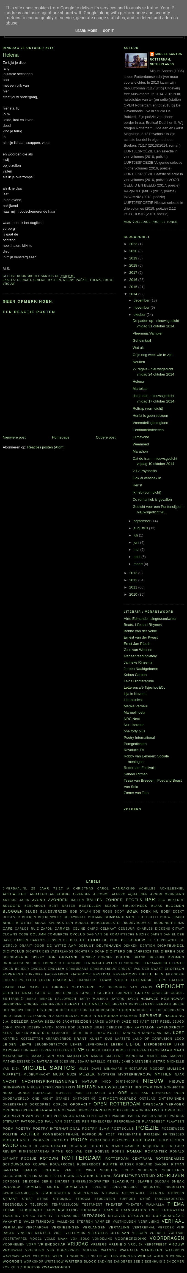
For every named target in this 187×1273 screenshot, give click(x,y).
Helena (138, 381)
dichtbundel (171, 945)
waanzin (109, 1250)
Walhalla (129, 1250)
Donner (105, 957)
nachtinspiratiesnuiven (49, 1081)
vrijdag (78, 1244)
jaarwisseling (46, 1021)
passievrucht (155, 1116)
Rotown (49, 1158)
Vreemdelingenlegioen (150, 423)
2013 (133, 573)
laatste (122, 1038)
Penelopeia (101, 1121)
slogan (162, 1181)
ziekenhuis (152, 1261)
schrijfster (51, 1176)
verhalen (13, 1227)
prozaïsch (100, 1140)
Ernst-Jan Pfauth (137, 644)
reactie (59, 1146)
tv (50, 1215)
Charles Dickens (153, 928)
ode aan (139, 1092)
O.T (112, 1092)
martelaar (157, 1056)
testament (92, 1204)
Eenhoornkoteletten (148, 430)
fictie (146, 974)
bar (150, 899)
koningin (131, 1032)
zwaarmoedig (56, 1267)
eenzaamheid (155, 963)
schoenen (147, 1170)
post (110, 1134)
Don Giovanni (63, 957)
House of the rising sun (160, 1010)
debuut (86, 945)
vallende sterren (75, 1221)
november (142, 307)
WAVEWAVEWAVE (17, 1256)
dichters (115, 951)
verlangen (94, 1227)
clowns (10, 934)
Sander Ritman (136, 774)
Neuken (139, 362)
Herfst (137, 485)
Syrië (145, 1198)
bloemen (175, 905)
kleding (98, 1032)
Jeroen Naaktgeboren (141, 669)
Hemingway (172, 998)
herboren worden (21, 1004)
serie (47, 1181)
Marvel (177, 1056)
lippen (45, 1050)
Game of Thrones (49, 987)
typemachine (67, 1215)
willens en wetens (99, 1256)
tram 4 (110, 1210)
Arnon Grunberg (167, 894)
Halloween (65, 998)
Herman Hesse (170, 1004)
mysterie (107, 1074)
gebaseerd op (88, 987)
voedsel (158, 1232)
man (60, 1056)
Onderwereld (16, 1098)
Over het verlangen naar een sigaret (72, 1116)
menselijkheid (120, 1061)
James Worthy (106, 1021)
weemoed (42, 1256)
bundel (82, 922)
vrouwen (12, 1250)
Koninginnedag (156, 1032)
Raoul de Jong (35, 1146)
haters (117, 998)
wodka (145, 1256)
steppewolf (133, 1193)
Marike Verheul (136, 706)
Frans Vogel (114, 980)
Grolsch (160, 993)
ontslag (147, 1098)
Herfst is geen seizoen (150, 416)
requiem (151, 1146)
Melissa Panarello (88, 1061)
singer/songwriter (91, 1181)
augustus (141, 528)
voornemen (14, 1244)
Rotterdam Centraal (128, 1158)
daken (156, 934)
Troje (108, 279)
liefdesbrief (157, 1044)
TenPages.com (65, 1204)
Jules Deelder (108, 1027)
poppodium (92, 1134)
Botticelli (148, 917)
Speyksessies (125, 1187)
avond (38, 900)
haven (132, 998)
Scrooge (11, 1181)
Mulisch (175, 1068)
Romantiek (156, 1151)
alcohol (101, 894)
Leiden (9, 1044)
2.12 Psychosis (144, 471)
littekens (62, 1050)
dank (7, 940)
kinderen (40, 1032)
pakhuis (119, 1116)
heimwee (150, 998)
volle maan (56, 1238)
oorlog (60, 1104)
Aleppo (118, 894)
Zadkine (105, 1261)
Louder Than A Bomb (106, 1050)
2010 (133, 594)
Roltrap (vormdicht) (148, 408)
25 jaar (40, 888)
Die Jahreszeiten (143, 951)
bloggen (13, 911)
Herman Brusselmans (134, 1004)
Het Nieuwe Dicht (19, 1010)
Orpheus (102, 1110)
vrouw (9, 283)
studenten (105, 1198)
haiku (31, 998)
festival (102, 974)
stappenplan (86, 1193)
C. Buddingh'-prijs (166, 922)
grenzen (124, 993)
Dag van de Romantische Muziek (118, 934)
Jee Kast (141, 1021)
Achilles (147, 888)
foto (31, 980)
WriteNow (54, 1261)
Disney (38, 957)
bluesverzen (54, 911)
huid (7, 1015)
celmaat (108, 928)
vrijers (99, 1244)
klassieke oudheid (70, 1032)
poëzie (82, 279)
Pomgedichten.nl (61, 1134)
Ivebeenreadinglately (140, 656)
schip (127, 1170)
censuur (126, 928)
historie (45, 1010)
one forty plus (134, 731)
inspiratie (150, 1016)
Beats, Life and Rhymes (143, 625)
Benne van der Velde (140, 631)
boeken (29, 917)
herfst (72, 1004)
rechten (100, 1146)
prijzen (152, 1134)
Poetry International (139, 737)
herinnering (96, 1004)
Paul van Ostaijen (63, 1121)
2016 (133, 280)
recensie (79, 1146)
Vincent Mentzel (34, 1232)
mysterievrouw (135, 1074)
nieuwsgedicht (115, 1087)
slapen (145, 1181)
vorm (32, 1244)
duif (37, 963)
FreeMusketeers (149, 980)
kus (108, 1038)
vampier (103, 1221)
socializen (75, 1187)
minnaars (113, 1068)
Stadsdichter (56, 1193)
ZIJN (167, 1261)
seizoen (31, 1181)
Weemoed (141, 444)
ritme (57, 1151)
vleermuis (76, 1232)
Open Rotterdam (117, 1104)
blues (32, 911)
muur (58, 1074)
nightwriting (148, 1087)
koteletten (32, 1038)
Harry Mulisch (93, 998)
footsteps (13, 980)
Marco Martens (107, 1056)
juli (136, 535)
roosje (29, 1158)
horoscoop (107, 1010)
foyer (45, 980)
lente (26, 1044)
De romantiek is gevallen (152, 499)
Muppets (12, 1074)
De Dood (90, 940)
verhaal (173, 1221)
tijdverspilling (61, 1210)
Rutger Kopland (136, 1164)
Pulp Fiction (172, 1140)
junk (128, 1027)
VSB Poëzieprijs (63, 1250)
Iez (29, 1015)
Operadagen (47, 1110)
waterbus (175, 1250)
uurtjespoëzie (168, 1215)
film (159, 974)
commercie (58, 934)
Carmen (63, 928)
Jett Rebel (161, 1021)
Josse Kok (65, 1027)
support (127, 1198)
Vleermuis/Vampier (148, 333)
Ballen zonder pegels (114, 900)
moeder (157, 1068)
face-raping (56, 974)
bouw (165, 917)
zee (137, 1261)
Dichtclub (13, 951)
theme (9, 1210)
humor (19, 1015)
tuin (42, 1215)
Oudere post (106, 437)
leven (76, 1044)
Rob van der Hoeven (87, 1151)
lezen (117, 1044)
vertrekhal (144, 1227)
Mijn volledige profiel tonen (151, 221)
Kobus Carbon (135, 675)
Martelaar (140, 389)
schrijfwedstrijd (134, 1176)
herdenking (51, 1004)
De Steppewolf (162, 940)
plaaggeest (153, 1121)
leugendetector (51, 1044)
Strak (42, 1198)
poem (8, 1128)
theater (114, 1204)
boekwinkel (75, 917)
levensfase (97, 1044)
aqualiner (138, 894)
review (9, 1151)
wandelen (151, 1250)
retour (177, 1146)
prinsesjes (173, 1134)
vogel (36, 1238)
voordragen (167, 1238)
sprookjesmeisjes (20, 1193)
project (60, 1140)
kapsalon (144, 1027)
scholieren (173, 1170)
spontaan (175, 1187)
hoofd (61, 1010)
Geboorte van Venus (130, 987)
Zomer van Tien (136, 793)
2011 (133, 587)
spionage (152, 1187)
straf (27, 1198)
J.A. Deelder (16, 1021)
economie (72, 963)
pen (85, 1121)
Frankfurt (87, 980)
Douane (123, 957)
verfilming (149, 1221)
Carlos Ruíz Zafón (34, 928)
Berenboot (35, 905)
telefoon (39, 1204)
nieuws (86, 1087)
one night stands (51, 1098)
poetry (23, 1128)
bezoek (112, 905)
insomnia (128, 1015)
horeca (87, 1010)
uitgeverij (139, 1215)
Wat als (138, 348)
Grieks (39, 279)
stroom (82, 1198)
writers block (81, 1261)
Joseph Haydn (40, 1027)
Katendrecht (170, 1027)
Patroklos (32, 1121)
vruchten (34, 1250)
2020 (133, 251)
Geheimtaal (142, 340)
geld (40, 993)
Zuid (15, 1267)
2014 (133, 294)
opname (69, 1110)
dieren (168, 951)
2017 (133, 272)
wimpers (128, 1256)
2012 (133, 580)
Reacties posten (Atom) (46, 447)
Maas (179, 1050)
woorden (12, 1261)
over (158, 1110)
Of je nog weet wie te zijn (152, 355)
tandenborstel (169, 1198)
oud (117, 1110)
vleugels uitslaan (108, 1232)
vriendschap (52, 1244)
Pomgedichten (135, 744)
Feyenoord (125, 974)
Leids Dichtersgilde (139, 681)
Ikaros (39, 1015)
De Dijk (70, 940)
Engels (38, 968)
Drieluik (156, 957)
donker (88, 957)
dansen (21, 940)
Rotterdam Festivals (140, 768)
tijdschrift (30, 1210)
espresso (13, 974)
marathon (77, 1056)
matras (45, 1061)
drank (139, 957)
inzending (173, 1015)
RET (164, 1146)
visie (58, 1232)
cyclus (77, 934)
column (38, 934)
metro (159, 1061)
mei (137, 549)
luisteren (137, 1050)
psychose (121, 1140)
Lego (179, 1038)
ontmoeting (84, 1098)
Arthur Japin (16, 900)
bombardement (121, 917)
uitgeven (117, 1215)
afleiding (60, 894)
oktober (140, 315)
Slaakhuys (123, 1181)
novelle (64, 1092)
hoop (73, 1010)
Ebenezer (52, 963)
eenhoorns (130, 963)
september (143, 521)
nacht (10, 1081)
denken (131, 945)
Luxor (154, 1050)
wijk (74, 1256)
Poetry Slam (95, 1128)
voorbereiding (131, 1238)
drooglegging (17, 963)
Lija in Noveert (135, 694)
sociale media (42, 1187)
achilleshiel (172, 888)
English (56, 968)
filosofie (175, 974)
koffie (114, 1032)
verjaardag (37, 1227)
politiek (30, 1134)
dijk (180, 951)
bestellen (90, 905)
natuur (90, 1081)
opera (27, 1110)
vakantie (12, 1221)
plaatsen (175, 1121)
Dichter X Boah (90, 951)
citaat (178, 928)
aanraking (124, 888)
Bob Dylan (80, 911)
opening (11, 1110)
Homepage (61, 437)
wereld (60, 1256)
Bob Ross (103, 911)
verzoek (166, 1227)
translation (133, 1210)
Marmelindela (134, 712)
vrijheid (118, 1244)
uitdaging (93, 1216)
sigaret (62, 1181)
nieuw (68, 279)
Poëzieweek (173, 1128)
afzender (82, 894)
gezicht (105, 993)
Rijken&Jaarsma (34, 1151)
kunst (95, 1038)
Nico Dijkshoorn (120, 1081)
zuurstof (30, 1267)
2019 (133, 258)
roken (118, 1151)
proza (79, 1139)
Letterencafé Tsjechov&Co (145, 687)
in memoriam (106, 1015)
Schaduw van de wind (68, 1170)
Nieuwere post (14, 437)
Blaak (156, 905)
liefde (133, 1044)
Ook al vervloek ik (147, 478)
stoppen (176, 1193)
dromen (176, 957)
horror (127, 1010)
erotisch (174, 968)
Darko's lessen (46, 940)
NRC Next (132, 719)
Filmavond (141, 437)
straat (10, 1198)
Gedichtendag (18, 993)
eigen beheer (16, 968)
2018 (133, 265)
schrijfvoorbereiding (88, 1176)
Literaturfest (133, 700)
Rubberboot (89, 1164)
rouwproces (62, 1164)
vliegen (139, 1232)
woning (177, 1256)
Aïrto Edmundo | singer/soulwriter (150, 619)
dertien (147, 945)
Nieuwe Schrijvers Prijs (51, 1087)
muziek (87, 1074)
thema (95, 279)
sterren (156, 1193)
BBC (161, 900)
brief (8, 922)
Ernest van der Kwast (141, 637)
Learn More (86, 31)
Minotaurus (136, 1068)
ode (122, 1093)
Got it (108, 31)
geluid (54, 993)
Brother (24, 922)
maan (166, 1050)
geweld (88, 993)
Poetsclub (122, 1128)
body (119, 911)
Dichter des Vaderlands (49, 951)
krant (80, 1038)
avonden (58, 900)
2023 (133, 244)
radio (10, 1145)
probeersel (17, 1140)
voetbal (176, 1232)
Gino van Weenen (138, 650)
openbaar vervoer (163, 1104)
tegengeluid (15, 1204)
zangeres (123, 1261)
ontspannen (171, 1098)
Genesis (70, 993)
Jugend (84, 1027)
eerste (177, 963)
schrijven (170, 1175)
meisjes (61, 1061)
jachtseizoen (77, 1021)
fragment (63, 980)
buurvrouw (135, 922)
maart (139, 564)
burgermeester (106, 922)
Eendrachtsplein (100, 963)
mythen (54, 279)
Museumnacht (37, 1074)
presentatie (129, 1134)
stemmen (110, 1193)
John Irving (14, 1027)
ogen (179, 1092)
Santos (30, 1170)
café (8, 928)
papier (134, 1116)
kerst (8, 1032)
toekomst (90, 1210)
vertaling (119, 1227)
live (79, 1049)
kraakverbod (58, 1038)
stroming (62, 1198)
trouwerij (173, 1210)
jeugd (178, 1021)
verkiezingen (66, 1227)
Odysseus (161, 1092)
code (24, 934)
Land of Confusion (152, 1038)
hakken (46, 998)
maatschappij (16, 1056)
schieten (108, 1170)
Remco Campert (126, 1146)
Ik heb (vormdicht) (147, 492)
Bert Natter (63, 905)
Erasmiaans (77, 968)
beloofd (12, 905)
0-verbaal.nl (15, 888)
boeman (95, 917)
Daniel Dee (174, 934)
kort (178, 1033)
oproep (85, 1110)
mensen (143, 1061)
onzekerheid (15, 1104)
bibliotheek (134, 905)
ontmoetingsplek (117, 1098)
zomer (178, 1261)
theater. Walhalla (145, 1204)
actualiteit (15, 894)
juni (137, 542)
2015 (133, 287)
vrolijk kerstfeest (147, 1244)
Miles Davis (90, 1068)
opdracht (80, 1104)
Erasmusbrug (103, 968)
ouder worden (136, 1110)
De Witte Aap (61, 945)
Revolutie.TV (134, 750)
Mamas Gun (43, 1056)
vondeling (102, 1238)
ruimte (110, 1164)
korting (10, 1038)
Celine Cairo (85, 928)
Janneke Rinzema (138, 662)
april (137, 557)
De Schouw (133, 940)
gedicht (24, 279)
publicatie (145, 1140)
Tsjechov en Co (19, 1215)
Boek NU (150, 911)
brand (178, 917)
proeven (41, 1140)
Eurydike (34, 974)
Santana (10, 1170)
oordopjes (40, 1104)
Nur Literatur (134, 725)
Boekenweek (50, 917)
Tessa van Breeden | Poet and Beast (153, 780)
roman (134, 1151)
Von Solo (131, 787)
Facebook (81, 974)
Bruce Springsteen (54, 922)
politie (10, 1134)
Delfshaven (109, 945)
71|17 (58, 888)
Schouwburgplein (20, 1176)
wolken (161, 1256)
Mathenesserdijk (19, 1061)
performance (127, 1121)
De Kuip (110, 940)
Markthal (135, 1056)
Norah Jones (16, 1092)
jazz (126, 1021)
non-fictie (174, 1087)
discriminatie (16, 957)
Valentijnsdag (39, 1221)
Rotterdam (81, 1157)
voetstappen (15, 1238)
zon (6, 1267)
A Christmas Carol (88, 888)
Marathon (140, 451)
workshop (33, 1261)
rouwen (40, 1164)
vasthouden (124, 1221)
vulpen (90, 1250)
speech (99, 1187)
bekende (176, 900)
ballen (77, 900)
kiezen (22, 1032)
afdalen (38, 894)
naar (179, 1074)
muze (72, 1074)
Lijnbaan (29, 1050)
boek (132, 911)
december (142, 300)
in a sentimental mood (69, 1015)
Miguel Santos (168, 54)
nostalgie (43, 1092)
